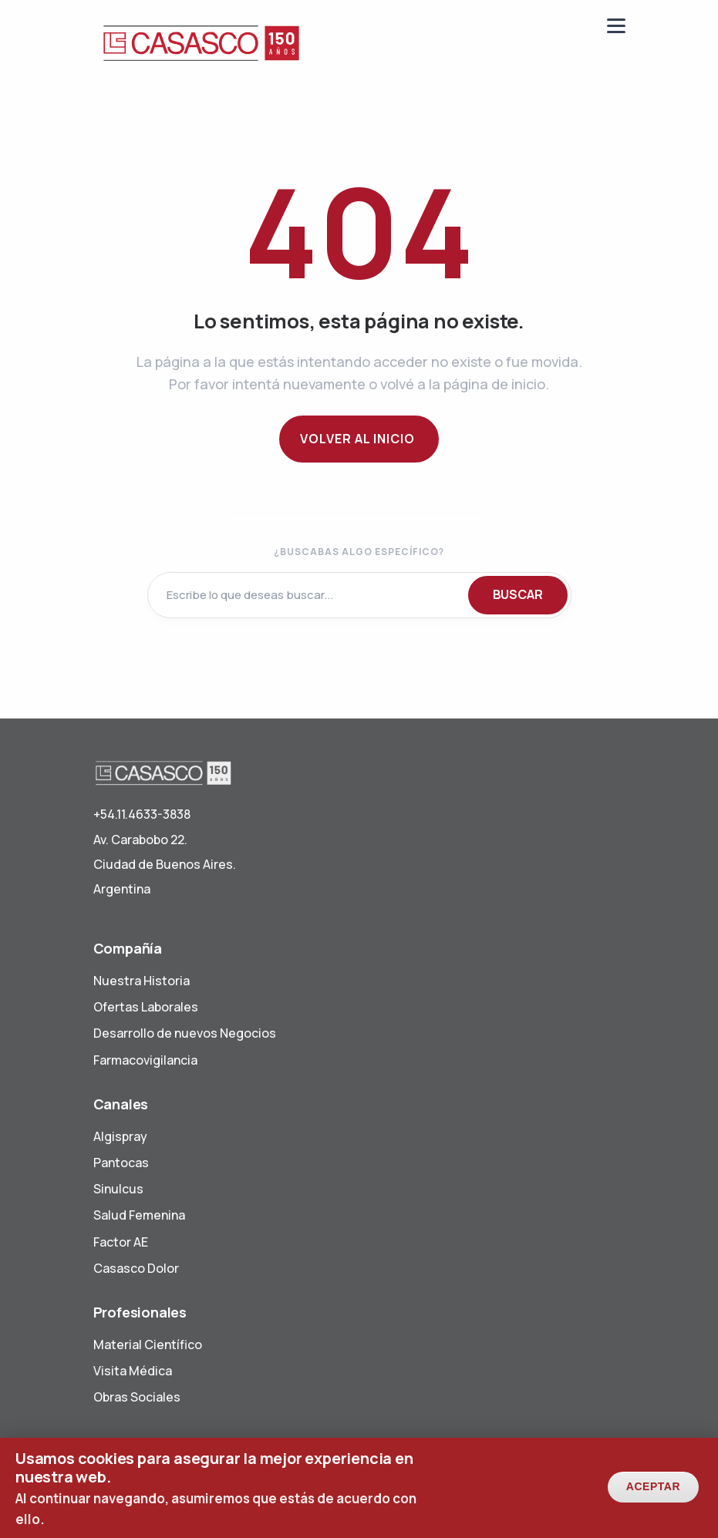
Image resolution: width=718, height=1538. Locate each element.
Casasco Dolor (136, 1268)
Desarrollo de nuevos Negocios (184, 1033)
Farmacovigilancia (145, 1060)
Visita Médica (132, 1370)
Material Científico (147, 1344)
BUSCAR (518, 594)
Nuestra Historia (141, 980)
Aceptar (653, 1492)
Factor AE (120, 1241)
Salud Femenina (139, 1215)
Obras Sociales (136, 1396)
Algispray (120, 1136)
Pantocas (121, 1162)
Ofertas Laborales (145, 1006)
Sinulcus (118, 1188)
